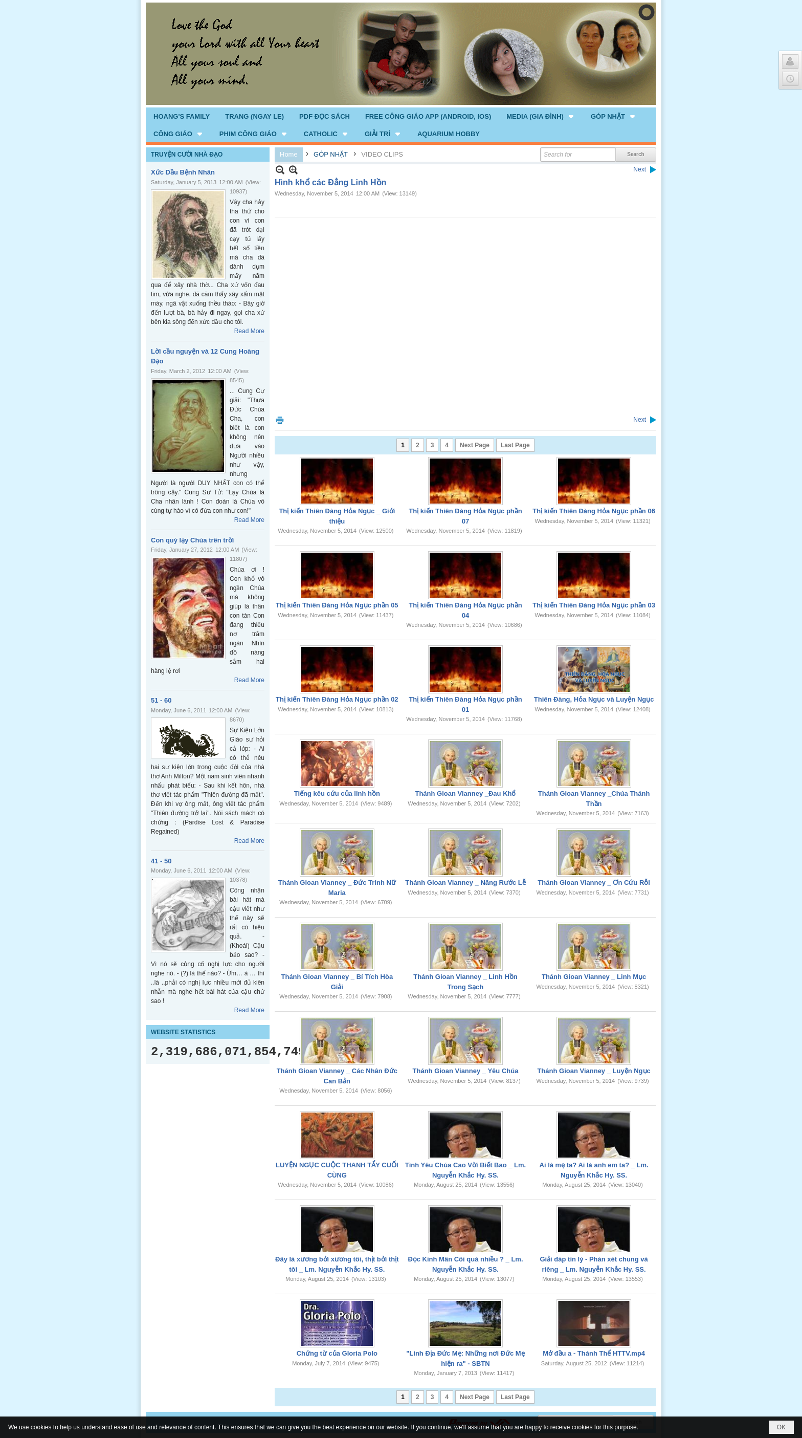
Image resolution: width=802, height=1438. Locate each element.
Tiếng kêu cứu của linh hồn (337, 793)
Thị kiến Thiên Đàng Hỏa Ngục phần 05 (337, 605)
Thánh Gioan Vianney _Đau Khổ (465, 793)
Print (280, 420)
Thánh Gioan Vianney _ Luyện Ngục (593, 1071)
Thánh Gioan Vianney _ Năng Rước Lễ (465, 882)
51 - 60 (161, 700)
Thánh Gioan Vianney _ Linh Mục (594, 977)
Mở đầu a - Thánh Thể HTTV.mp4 (594, 1353)
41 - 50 (161, 861)
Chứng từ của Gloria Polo (337, 1353)
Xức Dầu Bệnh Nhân (183, 172)
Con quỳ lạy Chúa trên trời (192, 540)
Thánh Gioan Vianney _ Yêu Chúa (466, 1071)
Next (639, 169)
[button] (541, 116)
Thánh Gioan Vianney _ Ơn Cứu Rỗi (594, 882)
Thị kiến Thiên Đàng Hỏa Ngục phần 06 (593, 511)
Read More (249, 331)
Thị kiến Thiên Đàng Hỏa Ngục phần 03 (593, 605)
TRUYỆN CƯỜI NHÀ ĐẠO (186, 154)
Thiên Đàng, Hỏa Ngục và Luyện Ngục (594, 699)
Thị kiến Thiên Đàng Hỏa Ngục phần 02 (337, 699)
